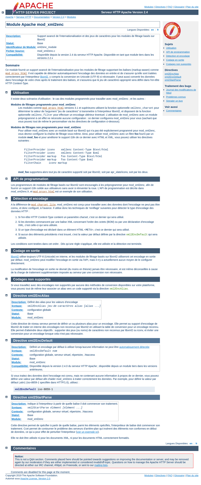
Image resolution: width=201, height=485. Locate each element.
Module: (16, 317)
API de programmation (178, 52)
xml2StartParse (173, 80)
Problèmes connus (176, 96)
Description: (13, 36)
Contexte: (17, 309)
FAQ (170, 6)
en (152, 29)
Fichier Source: (15, 50)
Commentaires (174, 110)
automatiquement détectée (134, 347)
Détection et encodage (178, 56)
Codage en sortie (175, 60)
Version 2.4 (58, 17)
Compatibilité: (14, 54)
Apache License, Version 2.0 (35, 478)
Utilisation (171, 48)
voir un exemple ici (87, 431)
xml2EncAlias (172, 73)
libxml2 (44, 76)
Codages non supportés (178, 64)
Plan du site (192, 6)
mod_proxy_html (16, 73)
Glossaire (179, 6)
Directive (20, 296)
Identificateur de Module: (21, 47)
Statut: (10, 43)
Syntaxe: (17, 305)
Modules (148, 6)
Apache (9, 17)
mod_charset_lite (43, 204)
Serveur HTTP (23, 17)
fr (158, 29)
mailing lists (100, 465)
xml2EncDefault (173, 76)
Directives (160, 6)
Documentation (42, 17)
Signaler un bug (174, 100)
